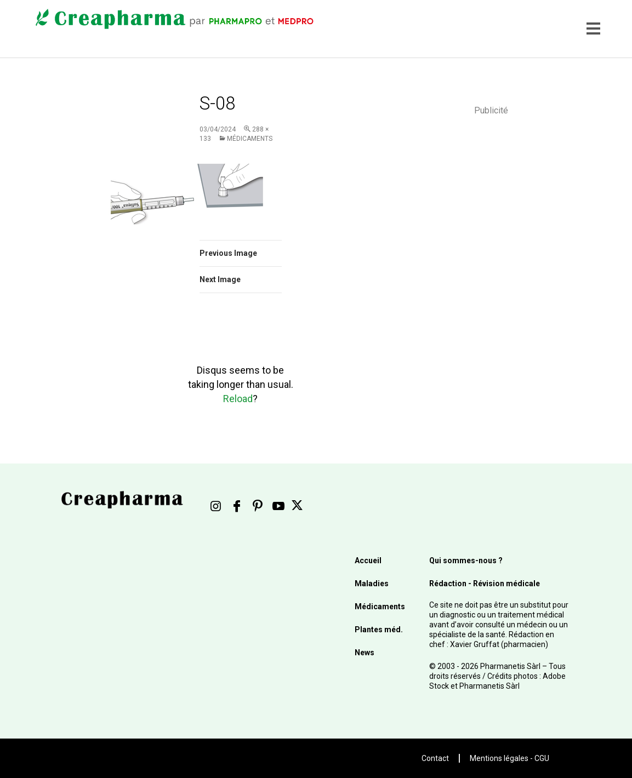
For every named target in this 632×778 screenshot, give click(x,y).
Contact (435, 758)
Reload (238, 398)
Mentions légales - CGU (509, 758)
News (364, 652)
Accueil (368, 560)
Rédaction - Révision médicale (484, 583)
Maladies (372, 583)
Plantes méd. (379, 629)
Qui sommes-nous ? (466, 560)
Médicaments (249, 138)
